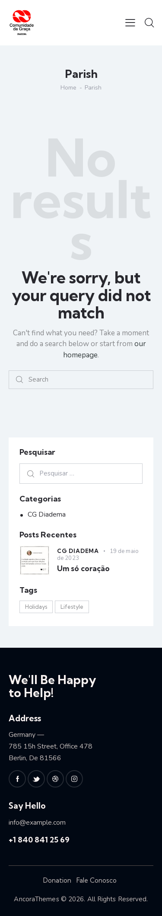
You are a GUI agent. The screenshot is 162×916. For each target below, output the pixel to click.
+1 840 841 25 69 (39, 840)
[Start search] (20, 379)
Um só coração (83, 568)
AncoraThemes (36, 899)
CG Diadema (47, 514)
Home (68, 88)
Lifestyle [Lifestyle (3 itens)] (71, 606)
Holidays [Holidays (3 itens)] (36, 606)
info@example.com (37, 822)
